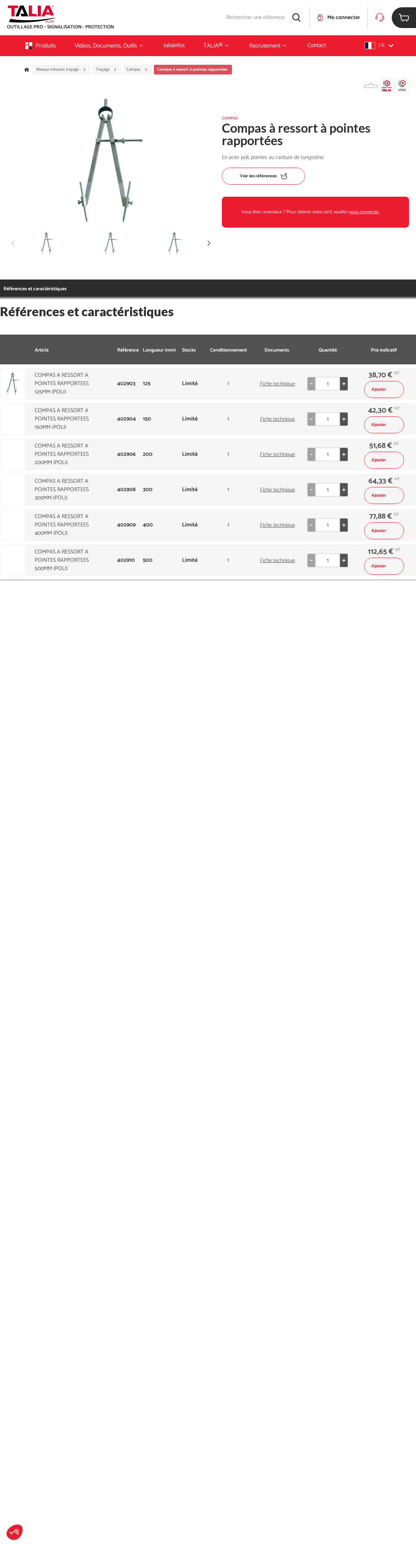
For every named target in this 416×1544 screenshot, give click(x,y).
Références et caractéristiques (35, 289)
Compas (137, 69)
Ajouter (384, 389)
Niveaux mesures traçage (61, 69)
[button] (14, 1532)
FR (379, 45)
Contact (316, 45)
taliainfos (174, 45)
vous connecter (364, 212)
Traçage (106, 69)
